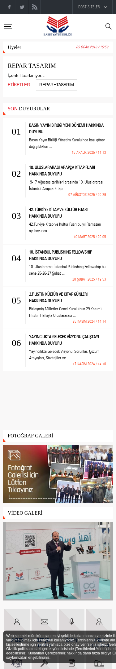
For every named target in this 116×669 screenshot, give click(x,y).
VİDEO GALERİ (25, 513)
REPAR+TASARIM (56, 84)
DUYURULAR (29, 108)
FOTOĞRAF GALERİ (30, 435)
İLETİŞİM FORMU (44, 629)
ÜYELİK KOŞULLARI (99, 629)
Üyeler (14, 47)
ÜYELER (17, 626)
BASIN (72, 626)
